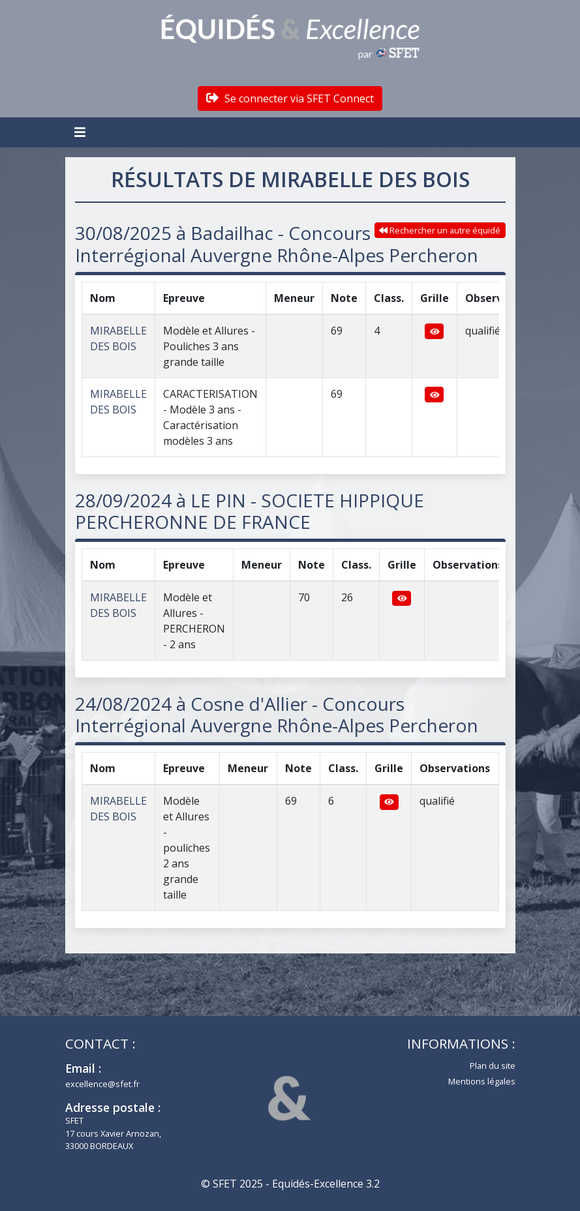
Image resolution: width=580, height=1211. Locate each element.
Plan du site (492, 1065)
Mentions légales (481, 1081)
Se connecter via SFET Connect (290, 98)
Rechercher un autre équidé (439, 230)
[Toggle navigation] (81, 132)
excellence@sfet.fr (102, 1084)
